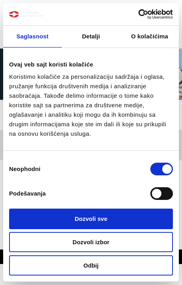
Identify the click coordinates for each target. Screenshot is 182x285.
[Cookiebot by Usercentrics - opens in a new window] (138, 14)
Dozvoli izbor (90, 242)
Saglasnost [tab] (32, 36)
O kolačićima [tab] (149, 36)
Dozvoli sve (91, 218)
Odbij (91, 265)
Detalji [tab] (91, 36)
